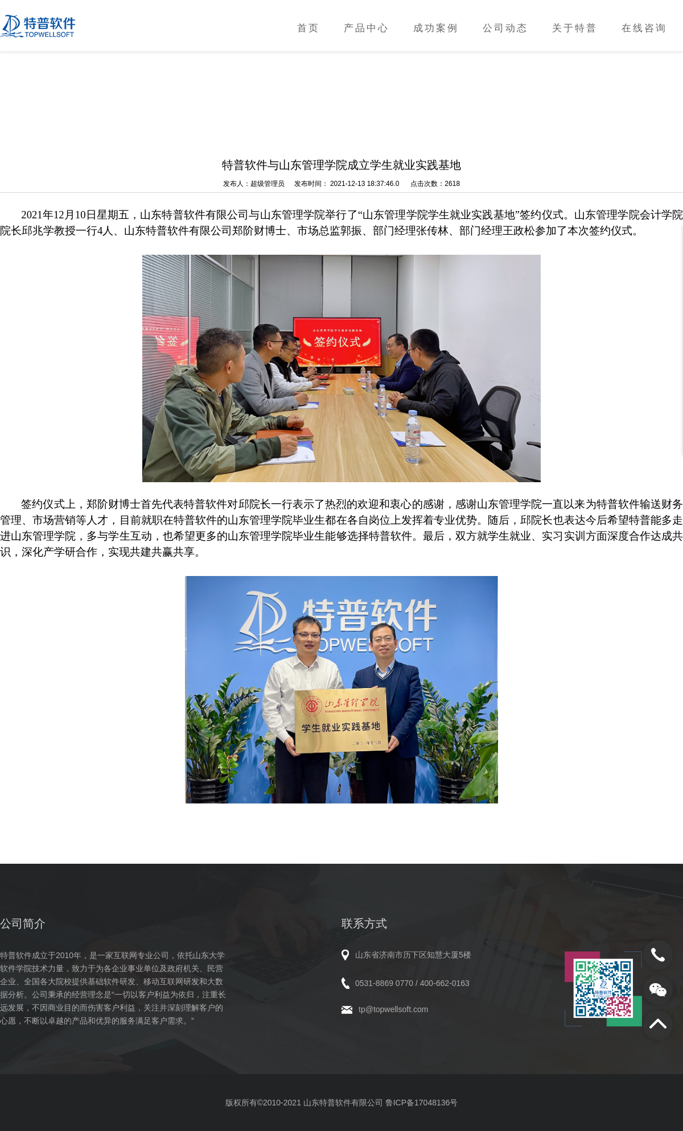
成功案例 (436, 28)
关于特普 (575, 28)
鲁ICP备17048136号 (421, 1102)
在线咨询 (644, 28)
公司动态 (505, 28)
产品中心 (366, 28)
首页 (308, 28)
